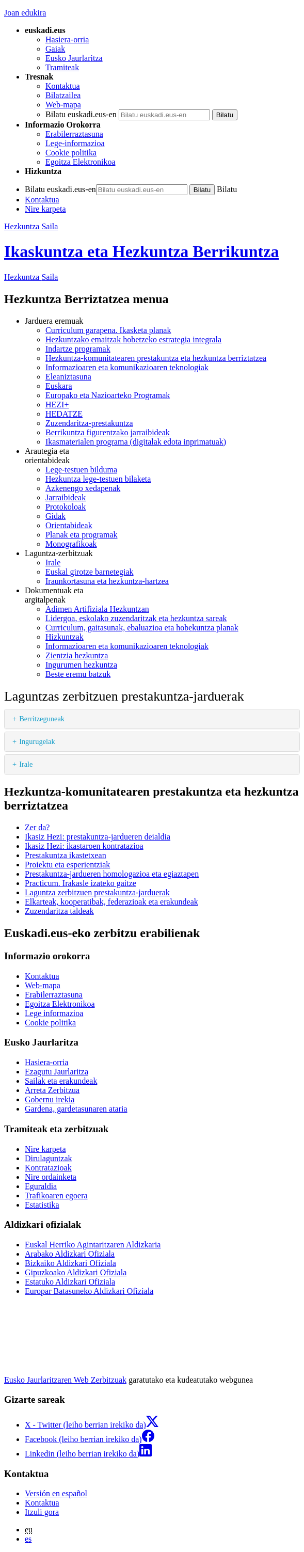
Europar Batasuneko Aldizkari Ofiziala (89, 1291)
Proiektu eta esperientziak (67, 864)
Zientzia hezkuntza (76, 655)
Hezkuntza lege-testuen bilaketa (98, 478)
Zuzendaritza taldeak (59, 911)
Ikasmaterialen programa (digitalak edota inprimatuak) (135, 441)
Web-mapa (63, 104)
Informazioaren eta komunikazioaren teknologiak (127, 367)
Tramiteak (62, 67)
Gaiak (55, 48)
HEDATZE (64, 413)
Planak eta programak (81, 534)
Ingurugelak (37, 741)
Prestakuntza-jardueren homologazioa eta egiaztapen (112, 873)
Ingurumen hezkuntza (81, 664)
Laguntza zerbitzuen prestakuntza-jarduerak (97, 892)
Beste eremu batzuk (77, 674)
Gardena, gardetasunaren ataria (76, 1108)
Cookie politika (71, 152)
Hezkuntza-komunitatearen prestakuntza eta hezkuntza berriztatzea (155, 358)
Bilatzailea (63, 95)
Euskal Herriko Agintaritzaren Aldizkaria (93, 1244)
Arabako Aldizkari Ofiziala (70, 1253)
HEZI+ (57, 404)
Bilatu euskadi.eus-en (81, 114)
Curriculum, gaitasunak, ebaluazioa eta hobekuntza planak (141, 627)
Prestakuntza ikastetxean (65, 855)
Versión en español (56, 1493)
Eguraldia (41, 1186)
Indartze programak (77, 348)
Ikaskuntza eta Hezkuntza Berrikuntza (141, 251)
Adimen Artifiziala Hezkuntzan (97, 609)
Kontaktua (62, 86)
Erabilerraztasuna (74, 134)
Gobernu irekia (49, 1099)
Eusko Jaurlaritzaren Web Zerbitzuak (65, 1379)
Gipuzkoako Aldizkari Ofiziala (75, 1272)
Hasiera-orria (67, 39)
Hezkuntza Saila (31, 226)
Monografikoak (71, 544)
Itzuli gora (42, 1512)
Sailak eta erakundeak (61, 1080)
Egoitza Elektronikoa (80, 161)
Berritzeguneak (42, 719)
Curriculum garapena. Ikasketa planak (108, 330)
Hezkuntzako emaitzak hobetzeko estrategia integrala (133, 339)
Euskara (58, 386)
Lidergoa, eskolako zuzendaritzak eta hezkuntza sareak (136, 618)
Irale (52, 562)
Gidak (55, 516)
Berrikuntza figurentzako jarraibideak (107, 432)
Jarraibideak (65, 497)
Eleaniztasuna (68, 376)
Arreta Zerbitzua (52, 1090)
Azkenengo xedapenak (82, 488)
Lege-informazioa (75, 143)
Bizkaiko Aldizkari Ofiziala (70, 1263)
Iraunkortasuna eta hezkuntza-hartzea (107, 581)
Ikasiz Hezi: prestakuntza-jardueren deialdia (97, 836)
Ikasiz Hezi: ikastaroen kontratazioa (84, 846)
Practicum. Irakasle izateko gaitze (80, 883)
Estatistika (42, 1204)
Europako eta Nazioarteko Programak (107, 395)
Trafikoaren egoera (56, 1195)
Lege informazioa (54, 1013)
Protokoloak (65, 506)
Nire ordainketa (50, 1177)
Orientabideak (68, 525)
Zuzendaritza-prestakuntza (89, 423)
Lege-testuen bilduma (81, 469)
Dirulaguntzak (48, 1158)
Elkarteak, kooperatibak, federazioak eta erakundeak (111, 901)
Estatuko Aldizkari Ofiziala (70, 1281)
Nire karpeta (45, 208)
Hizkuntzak (64, 636)
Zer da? (37, 827)
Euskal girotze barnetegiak (89, 571)
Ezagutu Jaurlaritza (56, 1071)
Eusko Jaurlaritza (74, 58)
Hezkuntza (31, 277)
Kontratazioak (48, 1167)
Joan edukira (25, 12)
